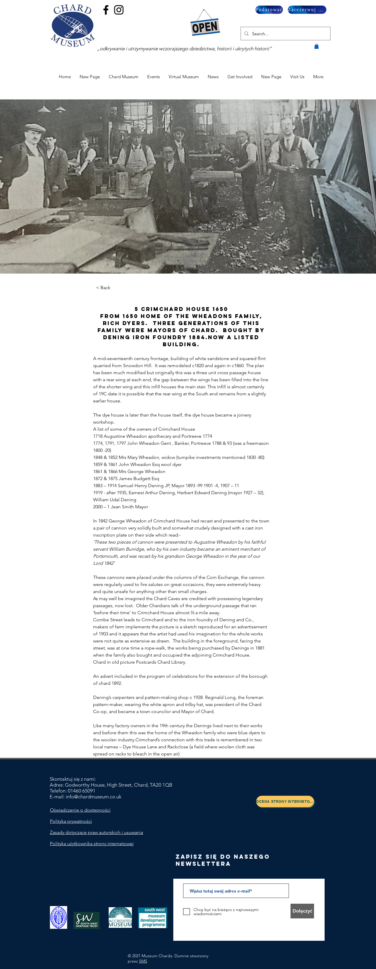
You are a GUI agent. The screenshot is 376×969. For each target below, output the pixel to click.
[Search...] (285, 33)
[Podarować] (269, 10)
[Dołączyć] (302, 911)
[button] (316, 46)
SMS (143, 961)
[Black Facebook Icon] (106, 10)
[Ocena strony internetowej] (285, 801)
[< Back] (112, 288)
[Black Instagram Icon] (119, 10)
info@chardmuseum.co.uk (93, 797)
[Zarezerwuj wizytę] (307, 10)
